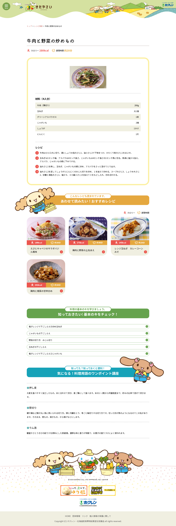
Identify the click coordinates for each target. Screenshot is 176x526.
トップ (29, 26)
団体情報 (76, 516)
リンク (85, 516)
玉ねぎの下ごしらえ (88, 346)
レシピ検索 (38, 26)
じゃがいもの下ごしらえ (88, 333)
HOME (68, 516)
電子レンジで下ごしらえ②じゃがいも (88, 353)
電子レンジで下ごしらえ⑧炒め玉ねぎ (88, 326)
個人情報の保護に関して (100, 516)
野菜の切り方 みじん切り (88, 340)
